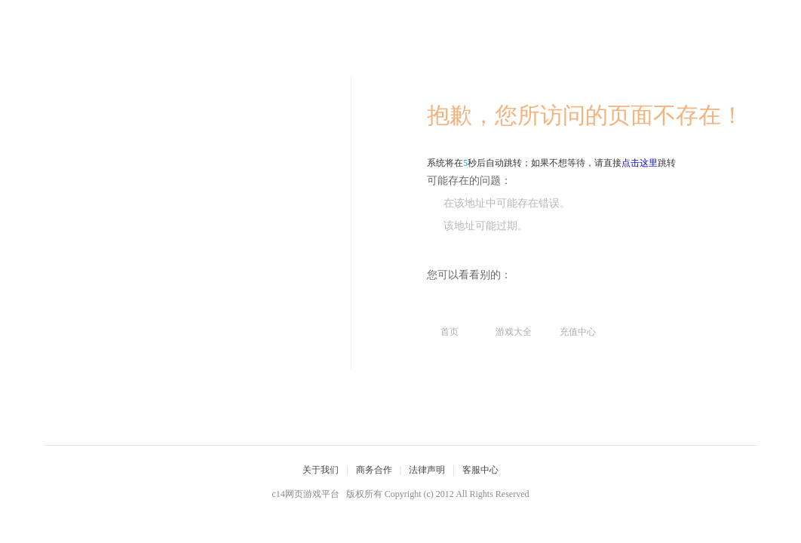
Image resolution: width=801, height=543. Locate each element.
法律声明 (427, 470)
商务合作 (374, 470)
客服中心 (480, 470)
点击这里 (639, 163)
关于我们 (320, 470)
